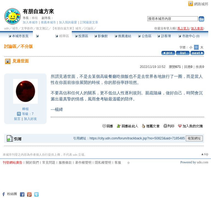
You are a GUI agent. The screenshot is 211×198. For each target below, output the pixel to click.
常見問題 (48, 162)
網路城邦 (201, 4)
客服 (118, 162)
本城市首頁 (18, 36)
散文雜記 (42, 28)
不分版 (27, 46)
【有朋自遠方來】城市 (66, 28)
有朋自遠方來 (38, 11)
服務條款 (65, 162)
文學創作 (27, 28)
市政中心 (188, 36)
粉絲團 (12, 194)
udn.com (202, 162)
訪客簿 (164, 36)
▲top (204, 154)
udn (6, 28)
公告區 (144, 36)
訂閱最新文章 (89, 22)
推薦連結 (123, 36)
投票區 (81, 36)
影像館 (101, 36)
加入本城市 (30, 22)
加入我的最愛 (68, 22)
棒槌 (35, 18)
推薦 (200, 67)
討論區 (42, 36)
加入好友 (30, 119)
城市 (15, 28)
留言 (17, 119)
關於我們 (32, 162)
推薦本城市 (48, 22)
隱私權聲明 (103, 162)
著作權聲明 (83, 162)
